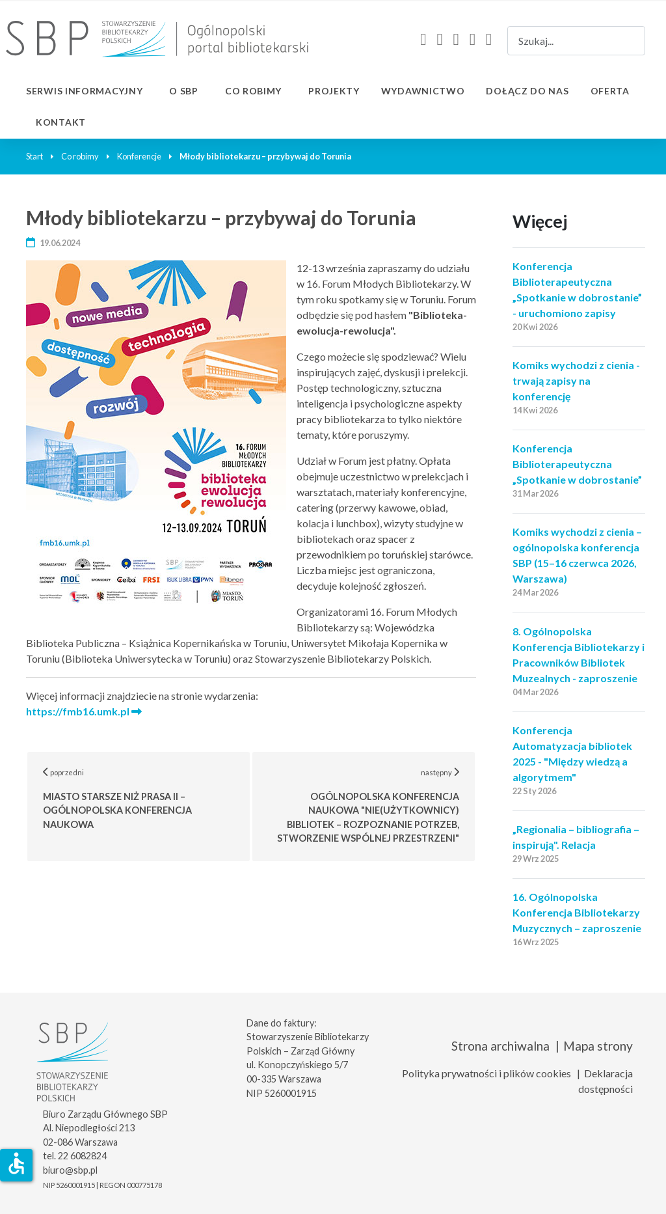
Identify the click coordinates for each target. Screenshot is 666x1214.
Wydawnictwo (423, 90)
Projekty (334, 90)
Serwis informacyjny (84, 90)
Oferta (610, 90)
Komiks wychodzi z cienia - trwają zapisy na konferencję (576, 380)
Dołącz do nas (527, 90)
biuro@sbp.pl (70, 1170)
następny (376, 805)
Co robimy (253, 90)
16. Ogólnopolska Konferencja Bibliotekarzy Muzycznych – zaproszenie (577, 912)
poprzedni (146, 798)
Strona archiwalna (500, 1045)
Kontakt (61, 122)
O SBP (183, 90)
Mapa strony (598, 1045)
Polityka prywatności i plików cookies (486, 1073)
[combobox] (576, 40)
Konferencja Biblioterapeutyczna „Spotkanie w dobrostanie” (577, 464)
